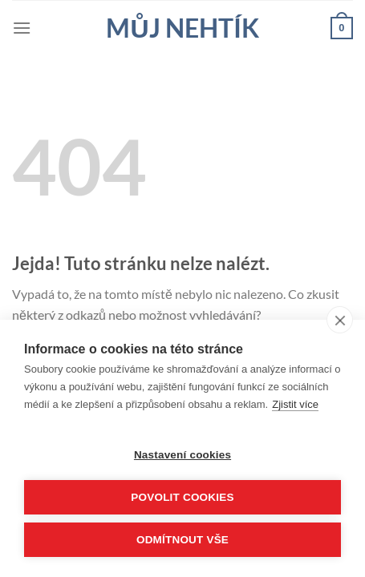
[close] (339, 319)
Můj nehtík (182, 28)
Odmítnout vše (182, 540)
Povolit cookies (182, 497)
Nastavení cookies (182, 455)
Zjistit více (295, 404)
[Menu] (21, 27)
